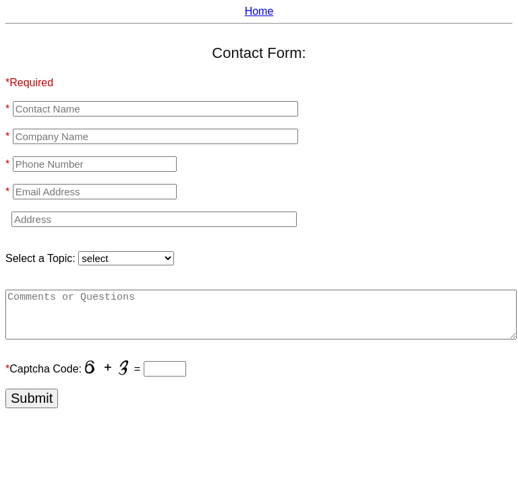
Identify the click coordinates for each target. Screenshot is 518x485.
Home (259, 11)
